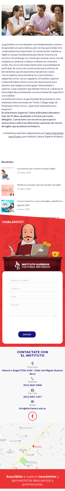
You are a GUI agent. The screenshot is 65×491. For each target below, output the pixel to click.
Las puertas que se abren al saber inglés (36, 168)
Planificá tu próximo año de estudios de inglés (39, 184)
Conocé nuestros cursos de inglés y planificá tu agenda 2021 (40, 203)
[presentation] (32, 324)
